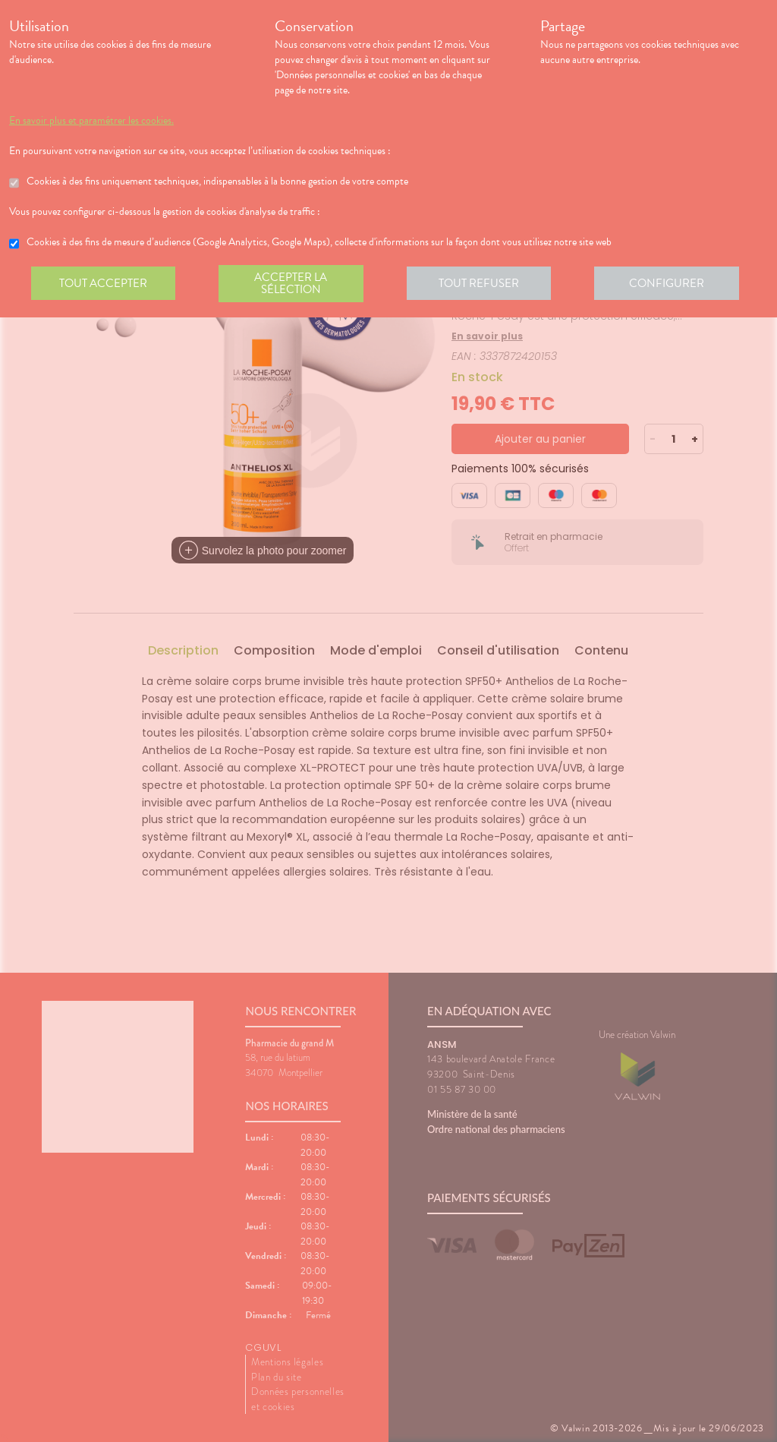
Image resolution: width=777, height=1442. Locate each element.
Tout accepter (104, 284)
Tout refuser (484, 284)
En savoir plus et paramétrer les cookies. (91, 120)
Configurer (673, 284)
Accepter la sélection (294, 284)
